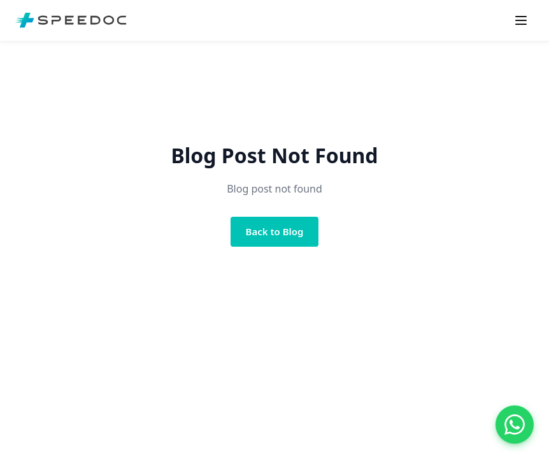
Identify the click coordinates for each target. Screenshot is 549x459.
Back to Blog (275, 231)
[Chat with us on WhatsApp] (515, 424)
